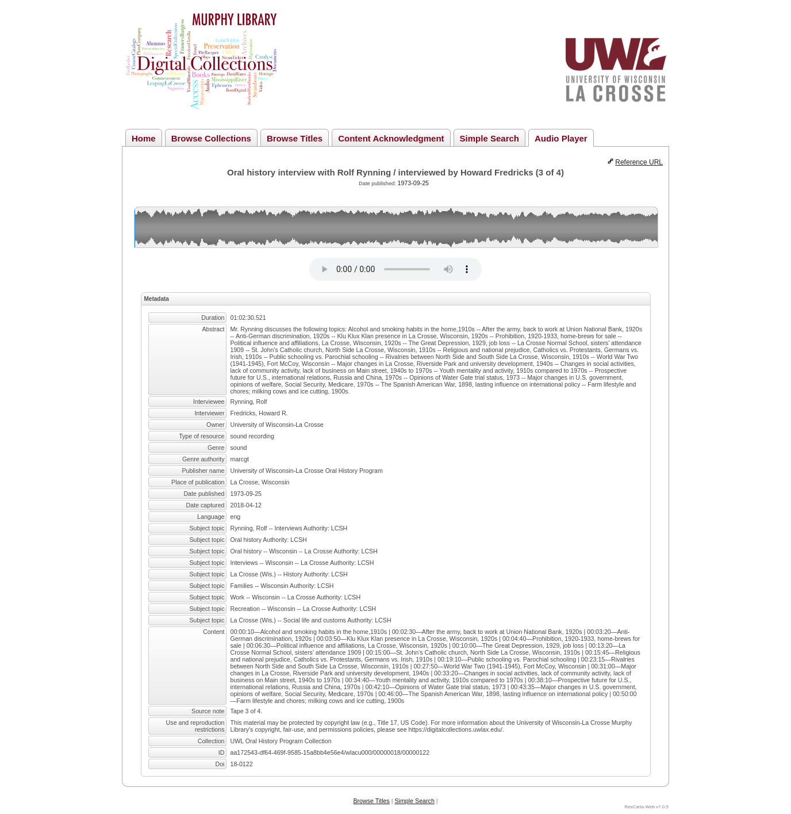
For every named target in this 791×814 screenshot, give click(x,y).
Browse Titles (294, 138)
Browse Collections (211, 138)
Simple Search (489, 138)
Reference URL (639, 162)
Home (144, 138)
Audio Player (561, 138)
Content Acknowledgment (391, 138)
